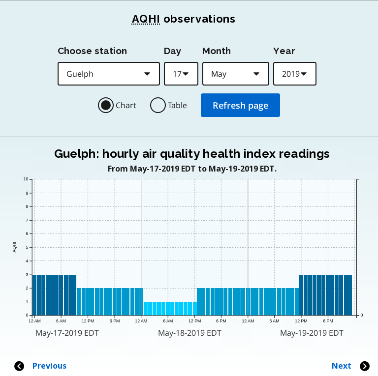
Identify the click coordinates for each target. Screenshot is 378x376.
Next (351, 366)
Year (284, 50)
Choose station (92, 50)
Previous (39, 366)
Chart (126, 105)
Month (216, 50)
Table (177, 105)
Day (172, 50)
